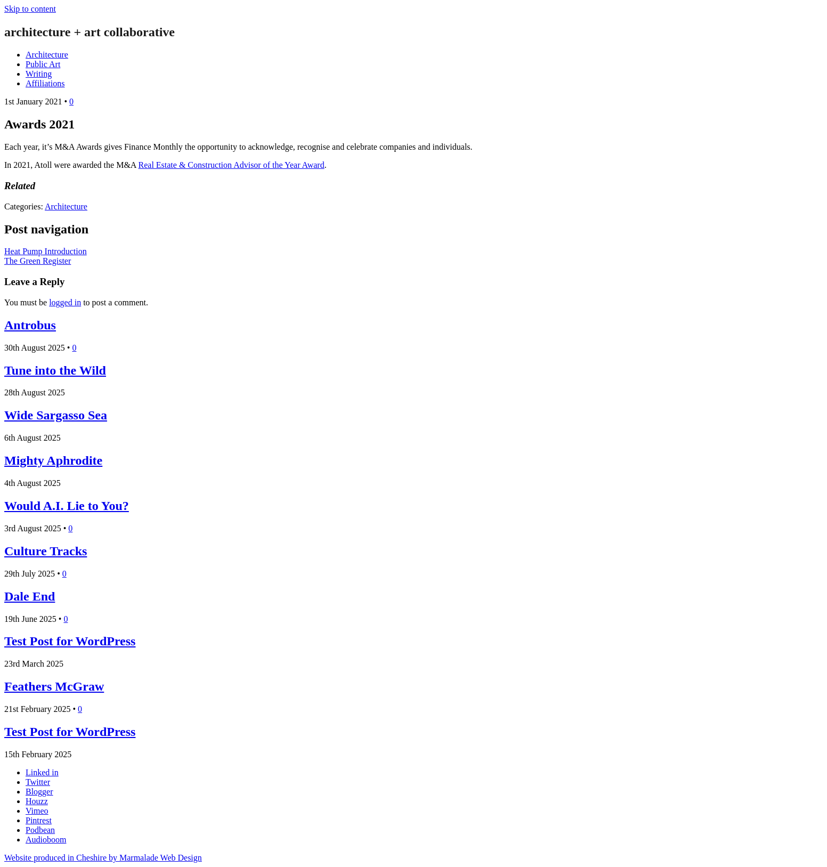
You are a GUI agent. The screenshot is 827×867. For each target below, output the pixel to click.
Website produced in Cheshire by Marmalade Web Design (103, 857)
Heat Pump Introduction (45, 251)
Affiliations (45, 83)
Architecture (47, 54)
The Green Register (37, 260)
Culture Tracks (45, 551)
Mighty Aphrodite (53, 460)
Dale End (29, 596)
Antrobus (30, 325)
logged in (65, 302)
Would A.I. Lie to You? (66, 506)
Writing (39, 73)
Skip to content (30, 8)
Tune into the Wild (55, 370)
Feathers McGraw (54, 686)
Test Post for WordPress (69, 641)
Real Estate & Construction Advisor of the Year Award (232, 164)
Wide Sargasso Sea (55, 415)
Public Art (43, 64)
